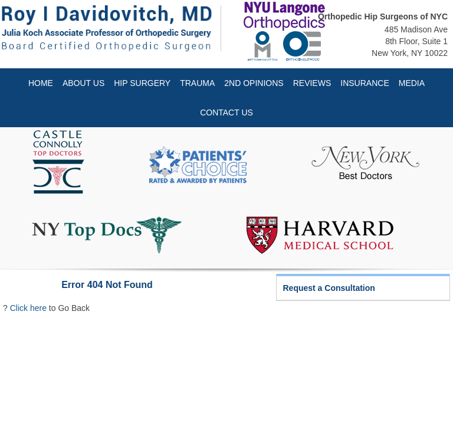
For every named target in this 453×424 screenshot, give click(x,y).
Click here (28, 308)
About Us (83, 83)
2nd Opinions (253, 83)
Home (40, 83)
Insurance (364, 83)
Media (412, 83)
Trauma (197, 83)
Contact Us (226, 112)
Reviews (312, 83)
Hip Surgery (142, 83)
